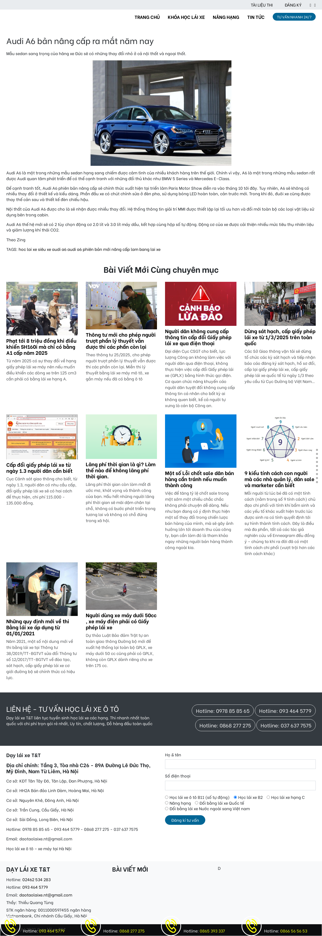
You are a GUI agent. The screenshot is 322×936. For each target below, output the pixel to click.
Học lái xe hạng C (288, 797)
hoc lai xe (28, 249)
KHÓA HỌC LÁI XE (186, 16)
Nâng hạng (180, 803)
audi (56, 249)
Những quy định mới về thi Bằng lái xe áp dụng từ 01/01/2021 (37, 627)
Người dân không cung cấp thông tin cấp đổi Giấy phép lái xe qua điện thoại (198, 336)
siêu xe (44, 249)
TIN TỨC (256, 16)
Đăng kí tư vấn (185, 820)
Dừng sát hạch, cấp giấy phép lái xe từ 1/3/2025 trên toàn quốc (280, 336)
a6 (64, 249)
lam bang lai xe (145, 249)
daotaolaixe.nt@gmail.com (45, 895)
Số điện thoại (177, 775)
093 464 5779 (35, 887)
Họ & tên (173, 754)
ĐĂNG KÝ (293, 5)
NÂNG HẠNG (226, 16)
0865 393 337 (212, 930)
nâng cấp (120, 249)
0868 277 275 (131, 930)
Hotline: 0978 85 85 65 (223, 710)
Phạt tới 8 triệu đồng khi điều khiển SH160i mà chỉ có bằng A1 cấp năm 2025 (41, 346)
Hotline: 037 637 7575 (286, 725)
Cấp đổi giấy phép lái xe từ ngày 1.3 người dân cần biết (39, 467)
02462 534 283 (36, 879)
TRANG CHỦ (147, 16)
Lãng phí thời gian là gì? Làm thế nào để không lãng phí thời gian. (120, 470)
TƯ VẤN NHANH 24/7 (294, 16)
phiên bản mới (96, 249)
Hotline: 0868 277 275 (225, 725)
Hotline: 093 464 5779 (285, 710)
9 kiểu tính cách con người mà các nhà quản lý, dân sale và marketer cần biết (279, 478)
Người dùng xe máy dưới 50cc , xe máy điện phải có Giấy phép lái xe (121, 621)
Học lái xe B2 (250, 797)
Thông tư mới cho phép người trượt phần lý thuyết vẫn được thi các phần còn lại (121, 340)
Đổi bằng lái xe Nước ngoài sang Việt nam (210, 808)
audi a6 (74, 249)
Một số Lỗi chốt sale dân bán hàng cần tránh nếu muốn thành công (199, 478)
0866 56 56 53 (293, 930)
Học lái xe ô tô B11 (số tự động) (200, 797)
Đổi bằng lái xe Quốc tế (221, 803)
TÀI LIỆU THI (262, 5)
